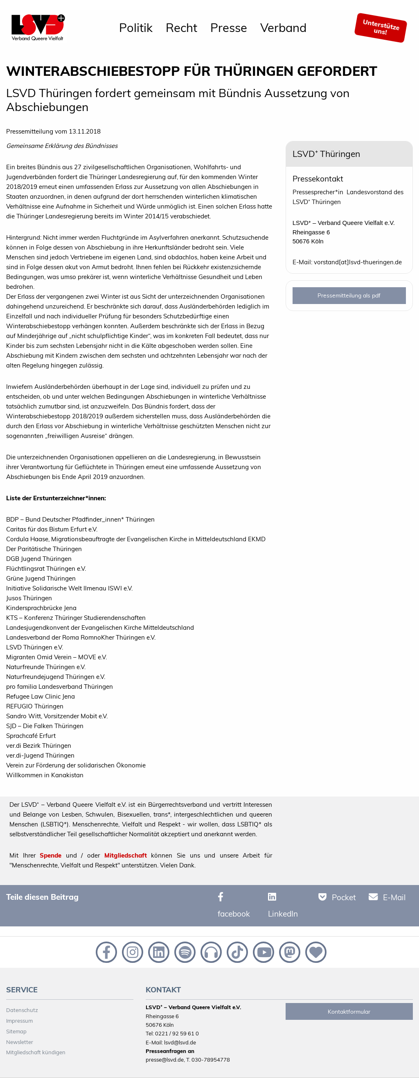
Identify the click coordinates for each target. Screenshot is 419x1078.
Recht (181, 27)
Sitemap (16, 1031)
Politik (136, 27)
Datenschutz (22, 1010)
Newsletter (19, 1042)
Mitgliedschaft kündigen (35, 1052)
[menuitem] (136, 27)
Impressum (19, 1020)
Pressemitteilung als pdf (349, 295)
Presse (228, 27)
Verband (283, 27)
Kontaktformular (349, 1011)
